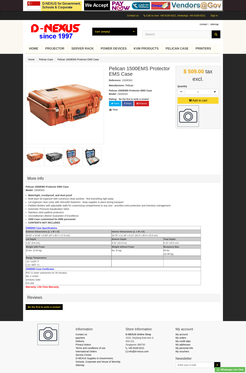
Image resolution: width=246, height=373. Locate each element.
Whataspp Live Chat (229, 369)
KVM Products (146, 48)
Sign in (214, 15)
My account (182, 334)
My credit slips (183, 341)
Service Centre (84, 355)
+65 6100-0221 (136, 348)
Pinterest (141, 103)
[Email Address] (195, 365)
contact (203, 24)
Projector (54, 48)
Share (127, 103)
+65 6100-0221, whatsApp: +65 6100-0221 (182, 15)
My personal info (184, 348)
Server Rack (82, 48)
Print (113, 109)
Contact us (133, 15)
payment (80, 337)
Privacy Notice (83, 344)
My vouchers (182, 351)
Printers (203, 48)
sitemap (214, 24)
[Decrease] (181, 92)
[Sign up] (217, 365)
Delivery (80, 341)
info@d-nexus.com (139, 351)
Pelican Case (177, 48)
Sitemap (80, 365)
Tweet (115, 103)
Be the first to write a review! (134, 99)
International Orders (86, 351)
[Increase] (214, 92)
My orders (181, 337)
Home (33, 48)
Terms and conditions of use (90, 348)
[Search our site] (177, 34)
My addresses (183, 344)
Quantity (182, 86)
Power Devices (114, 48)
